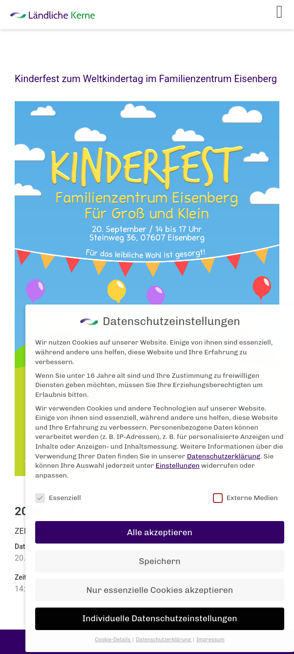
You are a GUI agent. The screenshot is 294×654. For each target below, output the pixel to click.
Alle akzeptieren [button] (159, 525)
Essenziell (58, 491)
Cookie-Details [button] (113, 633)
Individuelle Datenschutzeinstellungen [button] (159, 612)
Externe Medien (245, 491)
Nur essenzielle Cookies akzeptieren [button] (159, 583)
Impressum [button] (210, 633)
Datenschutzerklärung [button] (164, 633)
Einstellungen (178, 459)
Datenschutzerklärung (223, 449)
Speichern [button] (159, 554)
